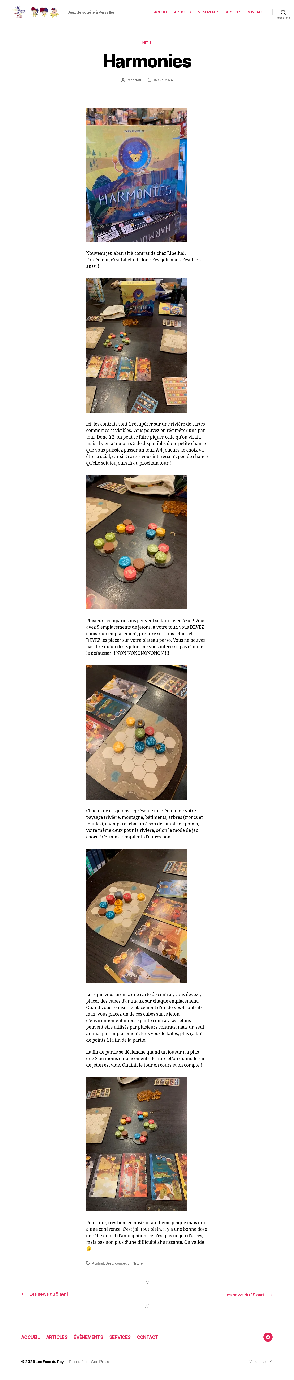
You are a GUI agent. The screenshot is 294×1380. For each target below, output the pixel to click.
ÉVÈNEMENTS (207, 15)
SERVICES (233, 15)
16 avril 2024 (163, 87)
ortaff (136, 87)
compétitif (124, 1270)
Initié (147, 49)
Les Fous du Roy (50, 1368)
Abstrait (98, 1270)
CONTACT (255, 15)
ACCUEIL (161, 15)
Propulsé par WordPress (89, 1368)
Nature (138, 1270)
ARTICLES (182, 15)
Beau (110, 1270)
